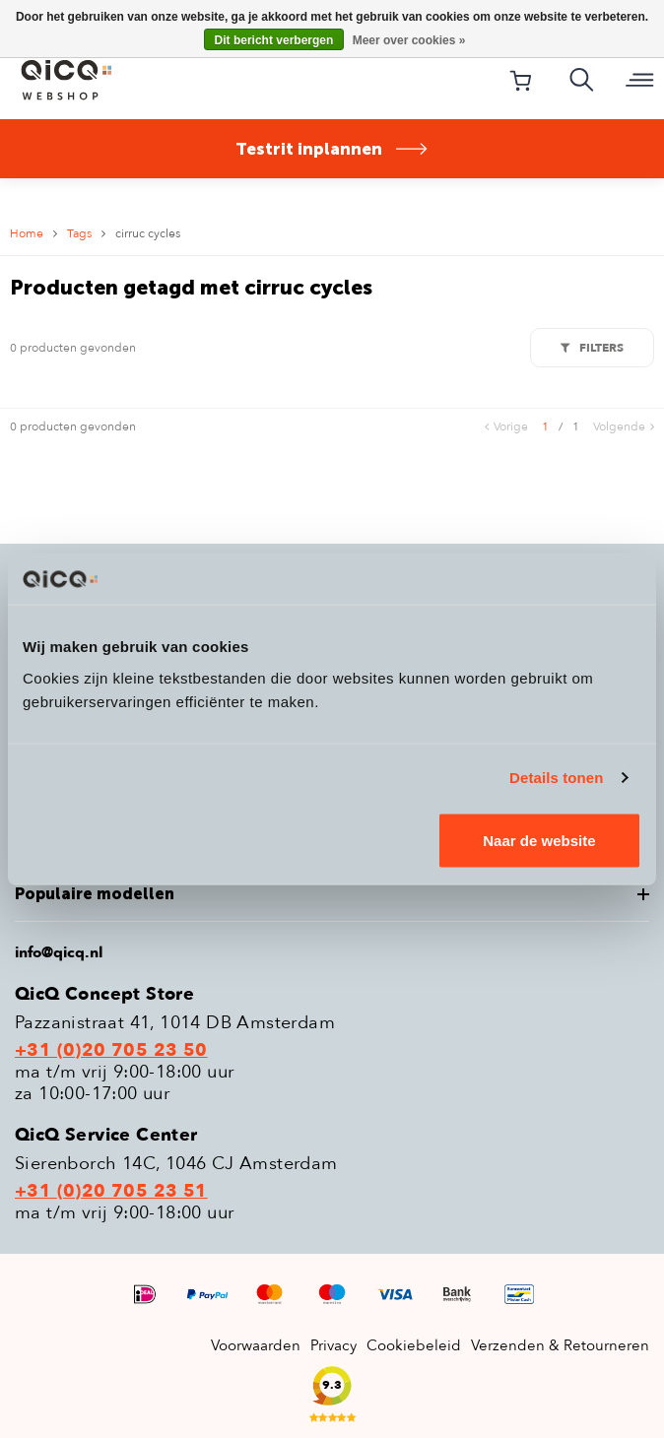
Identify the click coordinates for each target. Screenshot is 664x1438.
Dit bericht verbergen (274, 40)
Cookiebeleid (413, 1345)
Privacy (333, 1345)
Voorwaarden (255, 1345)
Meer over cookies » (409, 40)
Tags (79, 233)
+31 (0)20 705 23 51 (111, 1192)
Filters (592, 348)
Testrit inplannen (332, 149)
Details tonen (556, 777)
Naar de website (539, 839)
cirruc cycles (147, 233)
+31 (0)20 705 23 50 (111, 1051)
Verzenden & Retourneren (560, 1345)
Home (26, 233)
